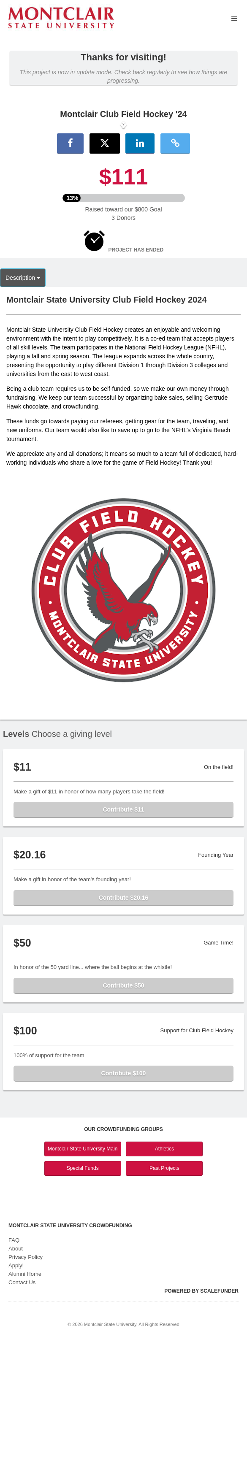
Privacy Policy (25, 1395)
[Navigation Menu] (234, 18)
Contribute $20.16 (123, 1036)
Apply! (16, 1404)
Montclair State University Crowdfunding (70, 1364)
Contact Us (21, 1421)
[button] (18, 193)
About (15, 1387)
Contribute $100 (123, 1212)
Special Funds (83, 1307)
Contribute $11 (123, 948)
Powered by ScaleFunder (201, 1429)
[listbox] (123, 193)
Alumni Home (24, 1412)
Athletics (164, 1288)
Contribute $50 (123, 1123)
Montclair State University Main (82, 1288)
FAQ (13, 1378)
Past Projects (164, 1307)
